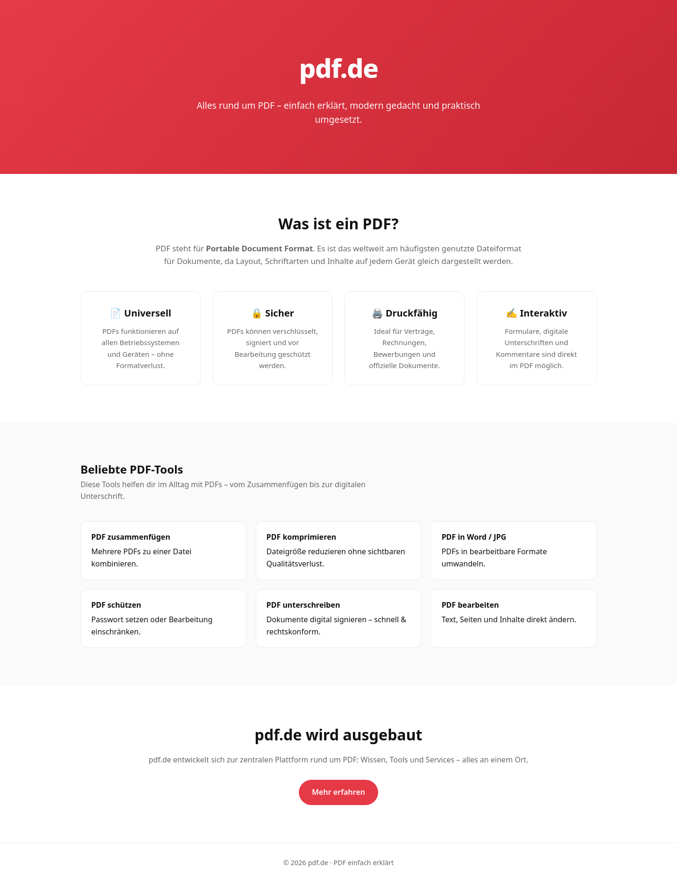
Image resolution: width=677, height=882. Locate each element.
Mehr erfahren (338, 792)
